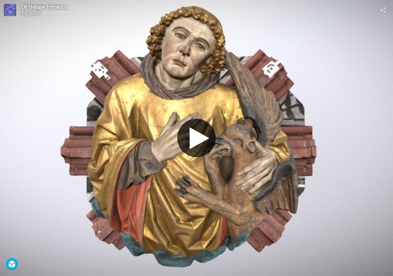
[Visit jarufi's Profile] (10, 10)
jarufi (35, 13)
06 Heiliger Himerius (45, 6)
